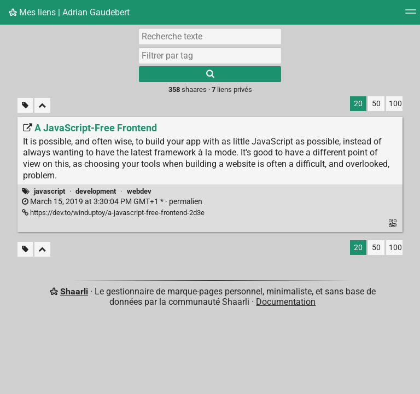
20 (358, 103)
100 (395, 103)
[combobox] (210, 55)
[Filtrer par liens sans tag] (25, 105)
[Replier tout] (42, 105)
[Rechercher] (210, 74)
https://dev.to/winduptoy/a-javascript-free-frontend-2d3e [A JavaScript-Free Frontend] (113, 212)
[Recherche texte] (210, 36)
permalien (112, 201)
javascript (49, 191)
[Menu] (410, 15)
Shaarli (74, 291)
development (95, 191)
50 (376, 103)
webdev (139, 191)
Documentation (286, 302)
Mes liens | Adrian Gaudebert (69, 12)
